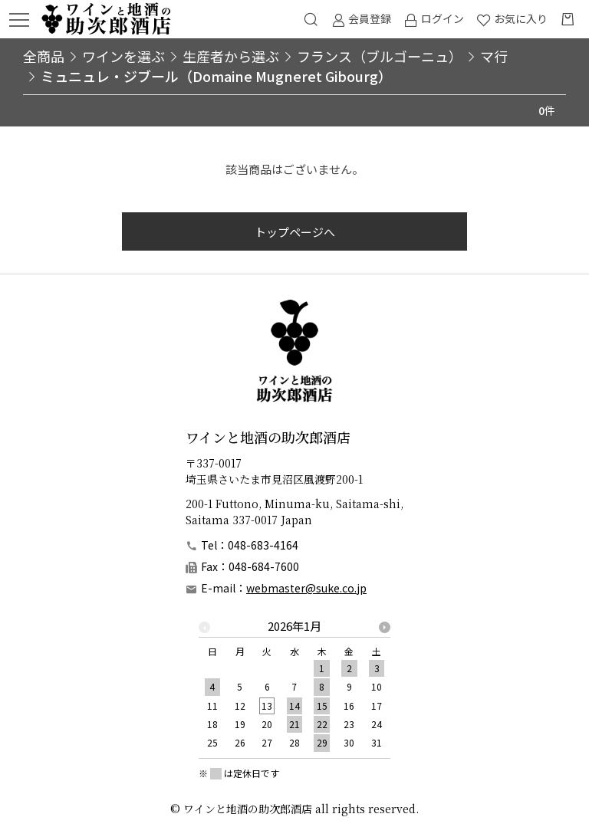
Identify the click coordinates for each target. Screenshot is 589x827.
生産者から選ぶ (231, 56)
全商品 (43, 56)
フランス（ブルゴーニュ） (379, 56)
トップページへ (295, 232)
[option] (294, 689)
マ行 (494, 56)
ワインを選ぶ (123, 56)
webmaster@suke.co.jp (306, 588)
